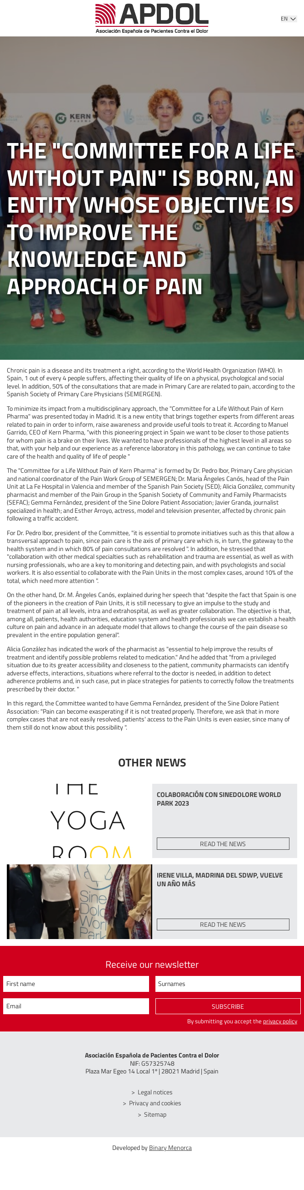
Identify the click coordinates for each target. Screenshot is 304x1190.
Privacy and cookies (156, 1103)
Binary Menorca (170, 1148)
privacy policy (280, 1021)
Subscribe (228, 1007)
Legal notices (155, 1092)
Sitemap (156, 1114)
